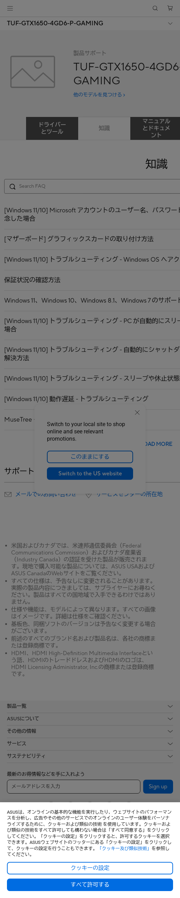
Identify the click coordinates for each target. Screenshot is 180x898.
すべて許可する (90, 884)
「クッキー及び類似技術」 (124, 848)
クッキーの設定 (90, 868)
